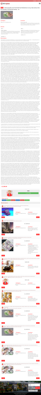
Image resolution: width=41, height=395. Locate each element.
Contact (28, 193)
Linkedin (17, 200)
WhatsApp (27, 200)
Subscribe (37, 387)
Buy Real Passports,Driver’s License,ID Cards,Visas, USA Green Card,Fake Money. (16, 205)
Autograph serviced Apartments (9, 220)
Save (3, 217)
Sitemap (2, 386)
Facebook (4, 200)
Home (16, 384)
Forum (16, 387)
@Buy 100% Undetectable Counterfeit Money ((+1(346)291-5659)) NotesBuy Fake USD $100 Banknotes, (20, 290)
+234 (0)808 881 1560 (4, 385)
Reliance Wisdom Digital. (22, 394)
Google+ (13, 200)
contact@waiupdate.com (5, 384)
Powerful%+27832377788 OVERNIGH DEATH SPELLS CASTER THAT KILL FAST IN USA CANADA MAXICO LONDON (21, 258)
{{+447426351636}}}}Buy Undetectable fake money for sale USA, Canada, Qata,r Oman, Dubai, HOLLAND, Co (20, 345)
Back (2, 7)
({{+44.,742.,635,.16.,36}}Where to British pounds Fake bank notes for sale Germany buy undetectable (19, 325)
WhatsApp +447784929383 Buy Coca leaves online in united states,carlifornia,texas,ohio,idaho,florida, (19, 276)
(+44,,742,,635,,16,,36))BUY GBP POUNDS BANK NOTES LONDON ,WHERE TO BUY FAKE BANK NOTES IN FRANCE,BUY (20, 307)
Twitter (8, 200)
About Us (16, 385)
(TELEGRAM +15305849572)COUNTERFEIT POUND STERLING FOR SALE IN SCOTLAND (17, 237)
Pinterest (22, 200)
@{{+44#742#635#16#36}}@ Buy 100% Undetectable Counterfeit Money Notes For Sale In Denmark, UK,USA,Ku (21, 363)
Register (34, 0)
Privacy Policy (17, 389)
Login (39, 0)
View (38, 217)
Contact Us (17, 386)
